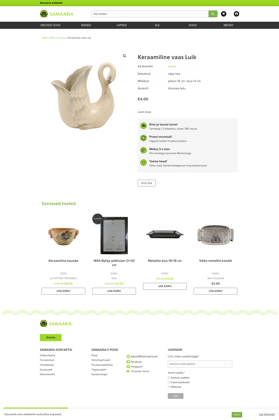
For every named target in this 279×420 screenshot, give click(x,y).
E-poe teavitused (180, 381)
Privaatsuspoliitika (103, 369)
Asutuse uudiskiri (180, 377)
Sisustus (61, 38)
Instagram (135, 369)
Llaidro (172, 66)
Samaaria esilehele (51, 3)
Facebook (135, 362)
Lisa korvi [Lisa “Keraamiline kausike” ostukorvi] (63, 290)
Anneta (51, 337)
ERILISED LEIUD (50, 25)
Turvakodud (48, 362)
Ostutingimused (102, 362)
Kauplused (47, 375)
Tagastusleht (100, 375)
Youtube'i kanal (139, 375)
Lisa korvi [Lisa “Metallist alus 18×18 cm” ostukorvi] (165, 286)
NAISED (86, 25)
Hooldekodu (48, 369)
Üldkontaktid (48, 356)
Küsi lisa (146, 182)
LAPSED (122, 25)
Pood (44, 38)
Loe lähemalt (267, 414)
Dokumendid (48, 382)
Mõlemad (176, 386)
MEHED (228, 25)
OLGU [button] (237, 414)
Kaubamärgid (100, 382)
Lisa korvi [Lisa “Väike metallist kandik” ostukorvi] (215, 290)
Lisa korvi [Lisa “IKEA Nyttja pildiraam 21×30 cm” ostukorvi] (114, 290)
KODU (193, 25)
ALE (157, 25)
